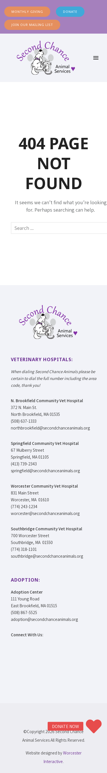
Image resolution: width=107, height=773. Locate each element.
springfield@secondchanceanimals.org (45, 470)
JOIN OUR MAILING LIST (32, 25)
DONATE (70, 11)
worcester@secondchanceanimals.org (45, 513)
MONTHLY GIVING (27, 11)
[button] (94, 726)
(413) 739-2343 (24, 464)
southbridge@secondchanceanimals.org (47, 556)
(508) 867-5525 (24, 612)
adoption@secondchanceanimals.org (44, 619)
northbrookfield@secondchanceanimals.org (50, 428)
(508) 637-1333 (24, 421)
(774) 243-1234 (24, 506)
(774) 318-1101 (24, 549)
